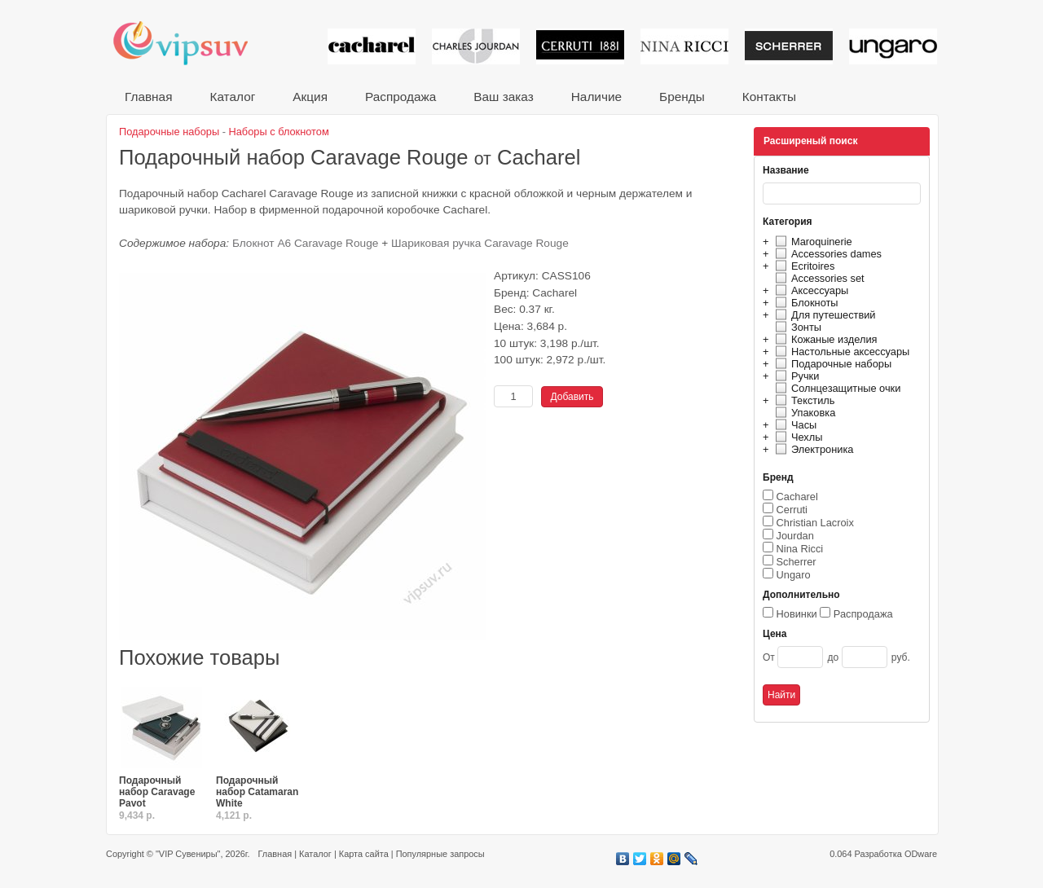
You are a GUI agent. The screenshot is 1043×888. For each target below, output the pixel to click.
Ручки (795, 376)
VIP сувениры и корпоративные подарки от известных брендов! (191, 42)
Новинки (797, 614)
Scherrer (796, 562)
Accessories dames (826, 254)
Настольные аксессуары (840, 351)
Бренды (682, 96)
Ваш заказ (503, 96)
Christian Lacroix (815, 523)
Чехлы (796, 437)
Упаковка (803, 413)
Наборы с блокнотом (279, 131)
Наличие (596, 96)
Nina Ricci (800, 549)
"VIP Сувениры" (188, 854)
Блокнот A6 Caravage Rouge (305, 243)
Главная (148, 96)
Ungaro (794, 575)
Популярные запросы (440, 854)
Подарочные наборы (831, 364)
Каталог (232, 96)
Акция (310, 96)
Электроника (812, 449)
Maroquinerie (811, 241)
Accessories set (818, 278)
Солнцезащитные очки (835, 388)
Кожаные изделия (824, 339)
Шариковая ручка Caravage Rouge (480, 243)
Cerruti (792, 509)
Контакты (769, 96)
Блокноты (804, 303)
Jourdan (795, 536)
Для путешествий (823, 315)
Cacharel (797, 496)
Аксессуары (809, 290)
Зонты (796, 327)
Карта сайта (364, 854)
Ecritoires (802, 266)
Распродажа (400, 96)
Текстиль (803, 400)
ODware (920, 854)
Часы (793, 425)
